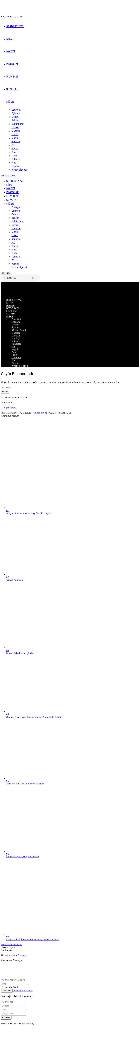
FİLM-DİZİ (11, 310)
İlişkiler (15, 327)
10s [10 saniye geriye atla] (3, 273)
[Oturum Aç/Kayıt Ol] (9, 413)
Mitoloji (15, 338)
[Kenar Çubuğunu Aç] (25, 413)
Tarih (14, 354)
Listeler (15, 332)
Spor (14, 352)
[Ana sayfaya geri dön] (40, 976)
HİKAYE (10, 305)
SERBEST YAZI (14, 300)
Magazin (16, 335)
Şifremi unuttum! (23, 990)
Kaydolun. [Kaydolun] (27, 996)
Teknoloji (16, 357)
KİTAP (9, 302)
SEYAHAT (11, 313)
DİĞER (9, 316)
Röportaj (16, 343)
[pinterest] (11, 407)
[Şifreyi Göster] (28, 984)
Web (13, 360)
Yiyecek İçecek (19, 365)
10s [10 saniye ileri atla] (8, 273)
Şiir (13, 346)
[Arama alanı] (13, 388)
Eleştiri (15, 324)
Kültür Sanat (18, 330)
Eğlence (15, 321)
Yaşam (15, 363)
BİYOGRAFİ (12, 308)
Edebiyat (16, 319)
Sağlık (14, 349)
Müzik (14, 341)
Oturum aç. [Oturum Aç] (28, 1023)
